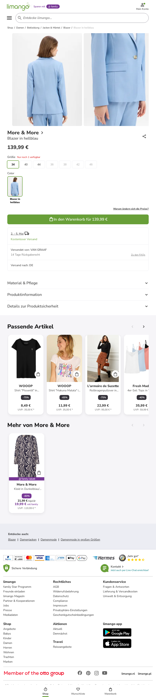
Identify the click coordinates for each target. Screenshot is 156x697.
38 (65, 164)
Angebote (9, 629)
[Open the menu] (9, 18)
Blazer (12, 540)
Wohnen (8, 652)
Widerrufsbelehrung (66, 591)
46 (91, 164)
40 (26, 164)
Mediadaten (10, 615)
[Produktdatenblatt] (25, 375)
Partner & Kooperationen (19, 601)
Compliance (60, 601)
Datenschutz (61, 596)
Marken (8, 662)
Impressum (60, 605)
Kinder (7, 638)
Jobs (6, 605)
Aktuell (57, 629)
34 (13, 164)
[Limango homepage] (18, 6)
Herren (7, 648)
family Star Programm (17, 587)
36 (52, 164)
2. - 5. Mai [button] (17, 234)
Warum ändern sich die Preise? (131, 208)
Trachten (8, 657)
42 (78, 164)
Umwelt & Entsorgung (117, 596)
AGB (56, 587)
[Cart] (38, 374)
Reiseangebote (62, 647)
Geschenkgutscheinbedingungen (73, 615)
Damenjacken (28, 540)
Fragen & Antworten (116, 587)
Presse (7, 610)
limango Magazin (14, 596)
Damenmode (49, 540)
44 (39, 164)
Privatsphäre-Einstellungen (70, 610)
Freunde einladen (14, 591)
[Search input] (81, 17)
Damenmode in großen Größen (80, 540)
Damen (7, 643)
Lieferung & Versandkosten (120, 591)
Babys (7, 634)
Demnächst (60, 634)
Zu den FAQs (138, 254)
